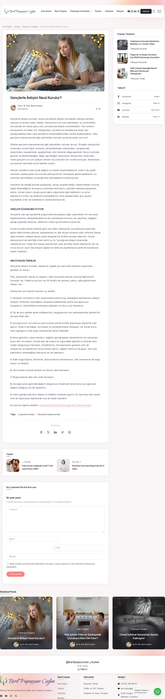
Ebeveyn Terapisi (30, 27)
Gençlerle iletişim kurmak (49, 414)
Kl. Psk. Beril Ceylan (33, 106)
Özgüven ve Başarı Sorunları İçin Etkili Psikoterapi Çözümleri (144, 56)
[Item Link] (122, 45)
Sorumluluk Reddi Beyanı (36, 693)
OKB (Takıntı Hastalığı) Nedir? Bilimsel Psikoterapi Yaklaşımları (143, 71)
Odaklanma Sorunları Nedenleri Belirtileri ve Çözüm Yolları (144, 42)
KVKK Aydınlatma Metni (11, 693)
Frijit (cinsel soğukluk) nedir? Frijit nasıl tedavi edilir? (37, 467)
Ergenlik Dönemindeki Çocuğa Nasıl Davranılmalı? (65, 405)
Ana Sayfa (7, 27)
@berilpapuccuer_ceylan (82, 653)
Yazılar (17, 27)
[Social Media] (128, 11)
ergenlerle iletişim (27, 414)
